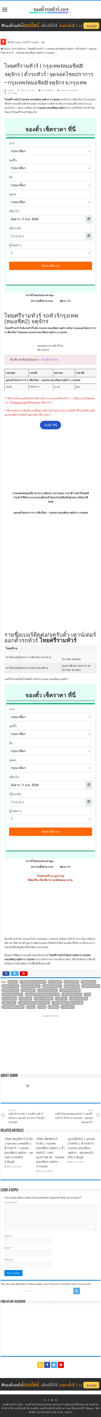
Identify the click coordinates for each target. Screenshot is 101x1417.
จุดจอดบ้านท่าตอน (47, 990)
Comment (10, 1202)
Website (8, 1259)
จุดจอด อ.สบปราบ (31, 986)
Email (8, 1247)
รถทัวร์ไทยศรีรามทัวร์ (13, 1007)
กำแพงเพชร (55, 982)
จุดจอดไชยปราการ (72, 994)
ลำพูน (42, 1007)
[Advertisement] (51, 460)
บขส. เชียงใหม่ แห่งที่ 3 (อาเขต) (68, 1003)
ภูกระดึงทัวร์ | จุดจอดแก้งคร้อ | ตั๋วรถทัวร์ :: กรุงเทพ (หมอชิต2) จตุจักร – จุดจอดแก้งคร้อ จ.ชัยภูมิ (81, 1148)
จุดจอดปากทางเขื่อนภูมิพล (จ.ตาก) (42, 994)
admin (11, 90)
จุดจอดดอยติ (28, 990)
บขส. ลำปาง (9, 1003)
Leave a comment (69, 90)
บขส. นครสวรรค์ (79, 999)
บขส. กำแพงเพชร (44, 999)
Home (5, 48)
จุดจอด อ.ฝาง (89, 982)
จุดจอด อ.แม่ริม (11, 990)
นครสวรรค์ (26, 999)
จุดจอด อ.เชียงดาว (52, 986)
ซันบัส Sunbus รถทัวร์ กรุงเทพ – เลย (26, 42)
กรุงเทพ (13, 982)
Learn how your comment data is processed (67, 1284)
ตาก (88, 994)
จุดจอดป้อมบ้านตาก (13, 994)
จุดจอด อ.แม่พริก (91, 986)
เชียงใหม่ (54, 1007)
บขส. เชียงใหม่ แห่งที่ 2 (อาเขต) (34, 1003)
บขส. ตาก (61, 999)
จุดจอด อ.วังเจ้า (11, 986)
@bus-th (62, 300)
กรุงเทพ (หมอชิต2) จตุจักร (33, 982)
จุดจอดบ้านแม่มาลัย (70, 990)
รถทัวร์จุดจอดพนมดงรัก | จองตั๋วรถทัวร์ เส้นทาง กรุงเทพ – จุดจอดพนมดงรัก (73, 1116)
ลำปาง (31, 1007)
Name (8, 1236)
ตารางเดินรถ (18, 48)
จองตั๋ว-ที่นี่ (50, 425)
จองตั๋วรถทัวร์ (13, 938)
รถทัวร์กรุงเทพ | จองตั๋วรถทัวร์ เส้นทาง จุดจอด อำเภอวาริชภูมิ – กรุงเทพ (27, 1116)
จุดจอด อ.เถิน (72, 986)
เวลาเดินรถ (68, 1007)
